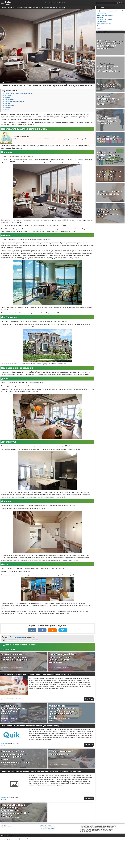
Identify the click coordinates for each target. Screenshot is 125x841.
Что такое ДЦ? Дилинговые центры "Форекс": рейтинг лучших (13, 710)
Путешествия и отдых (104, 19)
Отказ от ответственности (35, 839)
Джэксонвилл (9, 105)
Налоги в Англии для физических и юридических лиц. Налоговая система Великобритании (41, 772)
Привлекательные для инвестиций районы (18, 93)
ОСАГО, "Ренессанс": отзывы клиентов (61, 753)
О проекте (54, 3)
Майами (7, 97)
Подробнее (89, 699)
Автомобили (101, 13)
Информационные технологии (107, 11)
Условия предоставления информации (13, 839)
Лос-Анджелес (9, 99)
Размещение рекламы (47, 827)
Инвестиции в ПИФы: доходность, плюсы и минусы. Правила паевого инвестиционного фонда (15, 757)
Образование (101, 21)
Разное (99, 26)
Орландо (8, 107)
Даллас (7, 103)
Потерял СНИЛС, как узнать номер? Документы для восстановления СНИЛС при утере (15, 810)
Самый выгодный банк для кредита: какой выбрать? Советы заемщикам (62, 658)
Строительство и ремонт (105, 15)
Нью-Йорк (8, 95)
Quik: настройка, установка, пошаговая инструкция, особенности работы (33, 726)
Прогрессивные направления (14, 101)
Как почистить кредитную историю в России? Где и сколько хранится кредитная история (62, 711)
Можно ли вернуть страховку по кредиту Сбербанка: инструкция (14, 657)
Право (99, 28)
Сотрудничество (45, 825)
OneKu (7, 2)
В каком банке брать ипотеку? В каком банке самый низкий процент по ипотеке (36, 675)
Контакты (62, 3)
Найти (120, 3)
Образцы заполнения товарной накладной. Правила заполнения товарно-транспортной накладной (50, 139)
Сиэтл (7, 109)
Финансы (3, 669)
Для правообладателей (47, 828)
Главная (47, 3)
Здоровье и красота (104, 24)
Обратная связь (6, 827)
